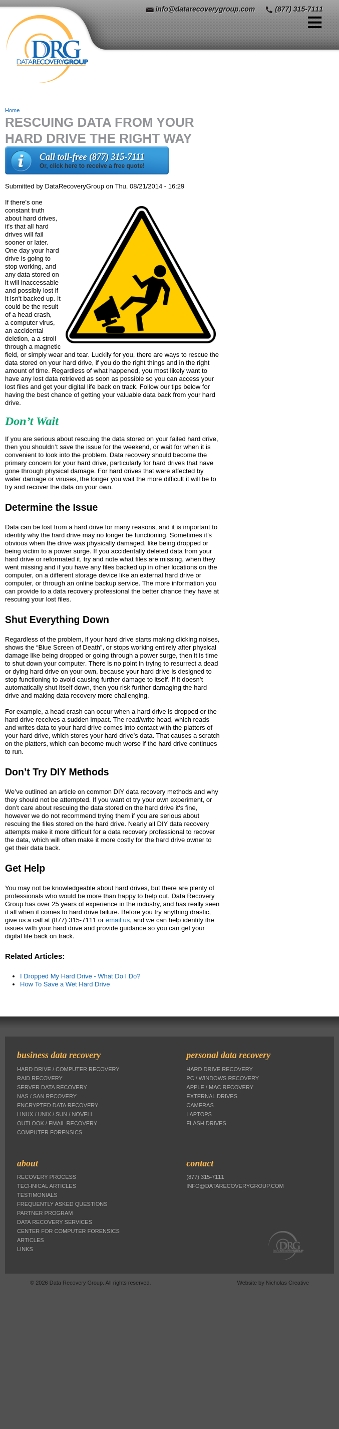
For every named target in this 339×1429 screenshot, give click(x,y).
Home (12, 110)
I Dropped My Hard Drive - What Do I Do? (80, 976)
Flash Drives (206, 1123)
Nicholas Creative (287, 1283)
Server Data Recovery (52, 1087)
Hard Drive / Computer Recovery (68, 1069)
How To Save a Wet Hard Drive (65, 984)
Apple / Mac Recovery (219, 1087)
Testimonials (37, 1195)
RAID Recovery (40, 1078)
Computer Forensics (49, 1132)
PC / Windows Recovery (222, 1078)
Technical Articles (46, 1186)
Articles (30, 1240)
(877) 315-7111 (299, 9)
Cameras (199, 1105)
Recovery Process (46, 1177)
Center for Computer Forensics (68, 1231)
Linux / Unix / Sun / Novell (55, 1114)
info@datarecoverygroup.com (205, 9)
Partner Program (45, 1213)
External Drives (211, 1096)
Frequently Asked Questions (62, 1204)
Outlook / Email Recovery (57, 1123)
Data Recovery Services (54, 1222)
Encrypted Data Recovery (57, 1105)
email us (118, 920)
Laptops (199, 1114)
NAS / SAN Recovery (47, 1096)
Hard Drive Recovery (219, 1069)
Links (25, 1249)
